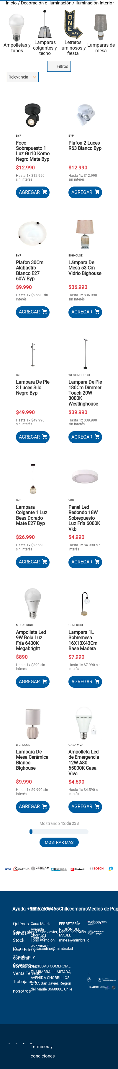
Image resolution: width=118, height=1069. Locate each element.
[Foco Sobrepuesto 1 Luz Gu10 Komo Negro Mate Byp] (32, 145)
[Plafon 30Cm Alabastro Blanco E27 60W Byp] (32, 264)
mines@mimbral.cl (74, 937)
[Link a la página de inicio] (11, 3)
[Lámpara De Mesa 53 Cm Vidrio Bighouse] (85, 264)
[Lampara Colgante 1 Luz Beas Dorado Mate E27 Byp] (32, 512)
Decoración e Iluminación (46, 3)
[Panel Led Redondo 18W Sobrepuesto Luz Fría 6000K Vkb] (85, 512)
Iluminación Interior (95, 3)
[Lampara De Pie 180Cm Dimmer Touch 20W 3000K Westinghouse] (85, 387)
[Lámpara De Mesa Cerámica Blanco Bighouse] (32, 756)
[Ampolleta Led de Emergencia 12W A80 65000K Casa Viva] (85, 756)
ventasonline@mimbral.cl (52, 945)
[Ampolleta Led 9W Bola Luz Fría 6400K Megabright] (32, 634)
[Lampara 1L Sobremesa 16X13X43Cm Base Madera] (85, 634)
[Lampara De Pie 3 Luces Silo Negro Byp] (32, 387)
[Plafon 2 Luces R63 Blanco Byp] (85, 145)
